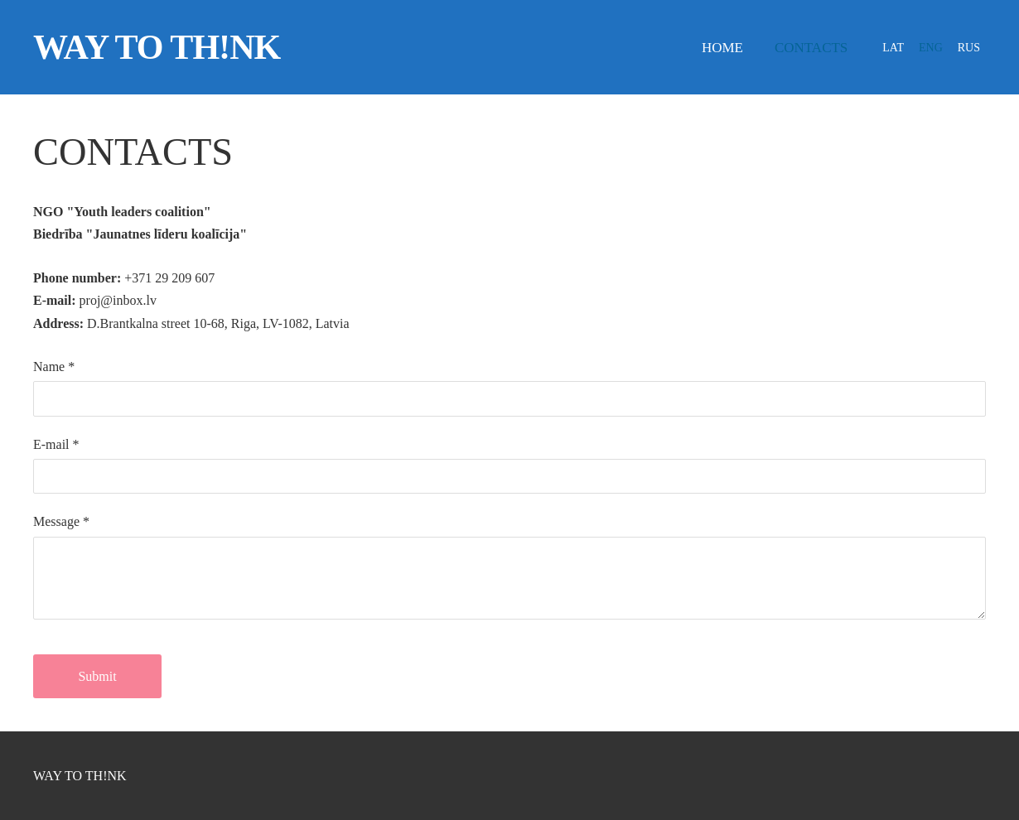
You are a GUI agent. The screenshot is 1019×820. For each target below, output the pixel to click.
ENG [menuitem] (931, 47)
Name (54, 366)
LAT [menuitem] (893, 47)
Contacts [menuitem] (811, 47)
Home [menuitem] (722, 47)
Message (61, 521)
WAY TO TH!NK (80, 776)
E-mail (56, 444)
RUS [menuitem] (969, 47)
